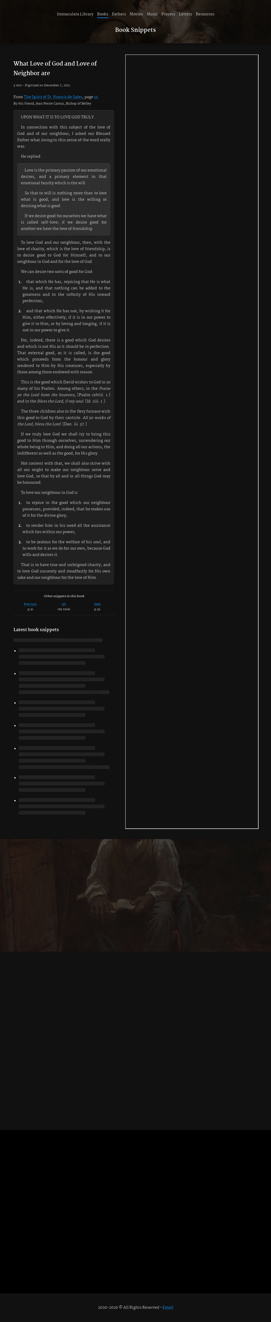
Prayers (168, 14)
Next (97, 604)
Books (102, 14)
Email (167, 1307)
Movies (136, 14)
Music (152, 14)
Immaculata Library (75, 14)
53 (96, 97)
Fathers (119, 14)
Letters (185, 14)
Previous (30, 604)
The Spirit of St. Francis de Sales (53, 97)
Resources (205, 14)
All (64, 604)
